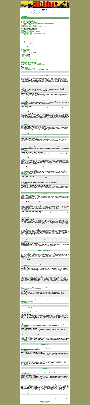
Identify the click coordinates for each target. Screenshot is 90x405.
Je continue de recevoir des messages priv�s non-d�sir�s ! (31, 63)
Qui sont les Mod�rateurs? (25, 56)
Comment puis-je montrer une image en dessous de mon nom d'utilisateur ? (33, 33)
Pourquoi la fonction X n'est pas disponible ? (28, 68)
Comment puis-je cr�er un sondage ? (27, 41)
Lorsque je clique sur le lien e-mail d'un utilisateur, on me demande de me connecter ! (35, 35)
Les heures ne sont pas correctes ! (26, 30)
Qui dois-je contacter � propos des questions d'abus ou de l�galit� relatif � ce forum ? (36, 69)
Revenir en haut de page (25, 83)
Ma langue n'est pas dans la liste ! (26, 32)
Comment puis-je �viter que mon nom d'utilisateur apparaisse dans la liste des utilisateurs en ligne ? (37, 23)
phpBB (43, 401)
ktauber (47, 402)
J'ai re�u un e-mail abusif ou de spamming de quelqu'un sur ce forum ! (33, 64)
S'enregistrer (57, 12)
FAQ (32, 12)
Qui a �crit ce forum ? (24, 67)
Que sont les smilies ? (24, 48)
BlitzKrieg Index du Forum (25, 16)
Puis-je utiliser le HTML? (25, 47)
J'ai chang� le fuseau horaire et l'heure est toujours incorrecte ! (31, 31)
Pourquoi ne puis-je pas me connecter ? (27, 20)
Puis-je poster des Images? (25, 49)
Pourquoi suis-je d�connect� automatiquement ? (29, 22)
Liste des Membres (42, 12)
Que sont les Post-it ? (24, 51)
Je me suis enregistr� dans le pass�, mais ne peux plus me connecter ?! (33, 26)
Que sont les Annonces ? (25, 50)
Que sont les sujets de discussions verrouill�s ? (29, 52)
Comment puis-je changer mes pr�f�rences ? (29, 29)
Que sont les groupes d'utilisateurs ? (27, 57)
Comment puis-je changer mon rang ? (27, 34)
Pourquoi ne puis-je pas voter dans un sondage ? (29, 44)
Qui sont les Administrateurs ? (26, 55)
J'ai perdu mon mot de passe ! (26, 24)
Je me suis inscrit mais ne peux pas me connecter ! (29, 25)
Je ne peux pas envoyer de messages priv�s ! (28, 62)
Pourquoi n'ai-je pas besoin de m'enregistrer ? (28, 21)
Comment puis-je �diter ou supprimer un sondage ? (29, 42)
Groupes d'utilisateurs (50, 12)
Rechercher (36, 12)
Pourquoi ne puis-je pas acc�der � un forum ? (29, 43)
